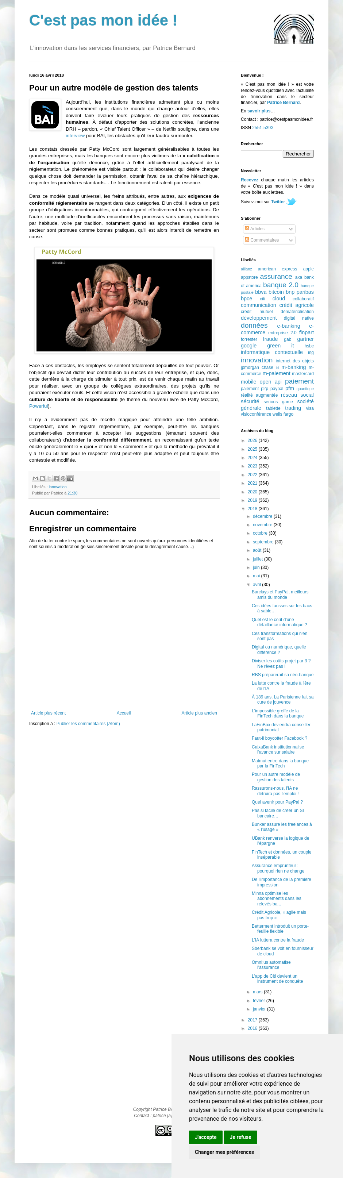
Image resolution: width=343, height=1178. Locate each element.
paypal (276, 388)
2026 (253, 440)
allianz (246, 269)
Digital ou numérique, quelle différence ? (279, 649)
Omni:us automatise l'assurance (271, 965)
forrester (249, 339)
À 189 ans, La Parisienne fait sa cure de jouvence (282, 699)
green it (280, 346)
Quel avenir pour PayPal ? (277, 802)
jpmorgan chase (257, 367)
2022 (253, 474)
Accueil (124, 713)
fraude (270, 339)
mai (257, 575)
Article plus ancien (199, 713)
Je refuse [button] (240, 1137)
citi (262, 298)
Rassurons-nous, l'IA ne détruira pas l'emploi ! (275, 791)
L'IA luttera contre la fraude (278, 940)
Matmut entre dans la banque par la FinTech (280, 763)
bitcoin (276, 292)
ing (311, 352)
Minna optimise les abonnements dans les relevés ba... (276, 898)
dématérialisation (297, 311)
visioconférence (256, 414)
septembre (264, 541)
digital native (299, 318)
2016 (253, 1028)
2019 (253, 500)
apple (308, 269)
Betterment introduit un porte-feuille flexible (280, 929)
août (258, 550)
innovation (58, 487)
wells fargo (283, 414)
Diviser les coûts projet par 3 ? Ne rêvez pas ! (281, 663)
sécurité (250, 401)
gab (287, 339)
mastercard (303, 373)
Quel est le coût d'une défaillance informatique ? (279, 622)
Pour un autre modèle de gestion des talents (276, 777)
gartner (305, 339)
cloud (279, 298)
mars (258, 991)
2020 (253, 491)
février (259, 1000)
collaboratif (303, 298)
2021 (253, 483)
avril (257, 584)
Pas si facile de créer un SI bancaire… (278, 813)
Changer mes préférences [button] (224, 1152)
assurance (276, 276)
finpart (306, 332)
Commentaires (262, 240)
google (249, 346)
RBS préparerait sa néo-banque (282, 674)
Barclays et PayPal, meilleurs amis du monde (280, 594)
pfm (289, 388)
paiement (299, 381)
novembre (263, 524)
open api (271, 382)
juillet (258, 559)
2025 (253, 449)
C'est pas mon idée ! (103, 20)
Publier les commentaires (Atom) (88, 723)
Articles (255, 228)
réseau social (297, 395)
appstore (249, 277)
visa (310, 408)
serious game (278, 401)
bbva (260, 292)
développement (259, 318)
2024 (253, 457)
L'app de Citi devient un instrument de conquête (277, 979)
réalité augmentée (259, 395)
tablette (273, 408)
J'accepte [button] (206, 1137)
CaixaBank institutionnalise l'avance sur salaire (278, 749)
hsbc (309, 346)
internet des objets (295, 360)
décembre (263, 516)
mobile (248, 382)
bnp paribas (300, 292)
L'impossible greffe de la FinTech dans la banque (278, 713)
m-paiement (276, 373)
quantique (305, 388)
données (254, 325)
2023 (253, 466)
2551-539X (263, 127)
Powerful (38, 406)
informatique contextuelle (272, 352)
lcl (277, 368)
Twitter (278, 201)
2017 (253, 1020)
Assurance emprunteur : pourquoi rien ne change (278, 868)
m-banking (293, 367)
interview (75, 135)
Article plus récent (48, 713)
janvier (260, 1009)
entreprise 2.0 (282, 332)
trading (293, 408)
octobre (261, 533)
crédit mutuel (257, 311)
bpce (246, 298)
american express (277, 269)
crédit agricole (297, 305)
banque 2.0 (280, 285)
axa (298, 277)
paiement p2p (254, 388)
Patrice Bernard (283, 102)
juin (257, 567)
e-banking (288, 326)
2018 (253, 508)
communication (258, 305)
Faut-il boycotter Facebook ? (279, 738)
